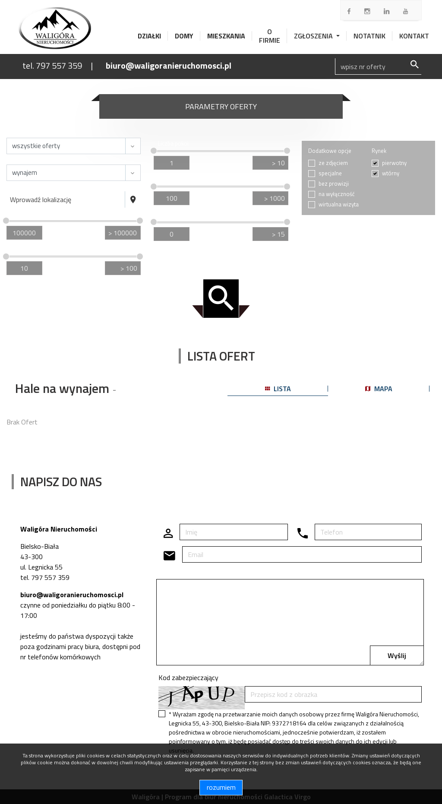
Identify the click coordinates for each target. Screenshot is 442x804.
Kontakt (414, 36)
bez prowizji (334, 184)
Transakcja (24, 160)
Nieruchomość (29, 133)
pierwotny (394, 163)
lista (278, 388)
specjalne (330, 173)
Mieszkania (226, 36)
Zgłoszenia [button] (314, 36)
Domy (184, 36)
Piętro (165, 215)
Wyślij (397, 655)
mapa (378, 388)
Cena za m (172, 179)
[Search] (378, 66)
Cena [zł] (22, 213)
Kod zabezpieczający (188, 677)
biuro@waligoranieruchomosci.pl (168, 65)
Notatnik (369, 36)
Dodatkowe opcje (329, 151)
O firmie (269, 35)
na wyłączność (337, 194)
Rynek (379, 151)
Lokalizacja (24, 187)
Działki (149, 36)
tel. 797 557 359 (52, 65)
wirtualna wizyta (339, 204)
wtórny (390, 173)
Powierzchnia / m (33, 249)
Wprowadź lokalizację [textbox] (40, 199)
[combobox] (65, 199)
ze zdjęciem (333, 163)
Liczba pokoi (173, 143)
